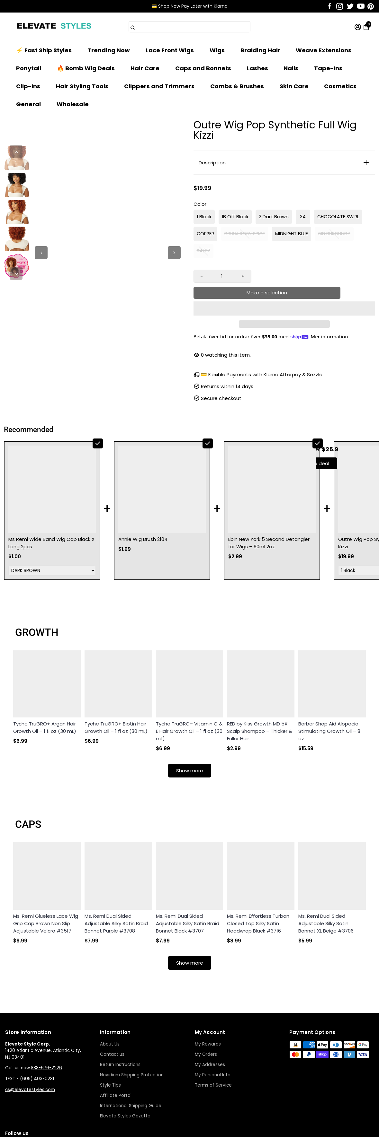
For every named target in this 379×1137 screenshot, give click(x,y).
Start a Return (308, 1128)
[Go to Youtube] (361, 6)
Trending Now (108, 50)
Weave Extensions (323, 50)
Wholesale (73, 104)
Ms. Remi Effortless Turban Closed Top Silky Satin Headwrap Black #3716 (258, 878)
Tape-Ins (328, 68)
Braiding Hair (260, 50)
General (28, 104)
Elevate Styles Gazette (125, 1070)
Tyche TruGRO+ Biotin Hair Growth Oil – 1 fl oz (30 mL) (116, 682)
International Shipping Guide (130, 1060)
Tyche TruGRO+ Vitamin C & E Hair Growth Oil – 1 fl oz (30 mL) (189, 685)
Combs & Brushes (237, 86)
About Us (110, 998)
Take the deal (312, 447)
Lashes (257, 68)
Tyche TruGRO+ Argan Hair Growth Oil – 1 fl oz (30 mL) (44, 682)
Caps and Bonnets (203, 68)
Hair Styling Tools (82, 86)
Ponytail (28, 68)
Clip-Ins (28, 86)
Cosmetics (340, 86)
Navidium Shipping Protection (132, 1029)
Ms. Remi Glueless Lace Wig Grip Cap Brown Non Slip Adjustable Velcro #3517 (45, 878)
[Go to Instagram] (340, 6)
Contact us (112, 1009)
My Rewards (208, 998)
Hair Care (145, 68)
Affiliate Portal (115, 1050)
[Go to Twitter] (350, 6)
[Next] (16, 273)
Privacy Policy (206, 1128)
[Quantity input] (222, 276)
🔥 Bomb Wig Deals (86, 68)
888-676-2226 (46, 1022)
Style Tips (110, 1040)
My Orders (206, 1009)
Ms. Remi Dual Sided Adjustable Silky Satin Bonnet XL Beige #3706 (326, 878)
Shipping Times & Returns (257, 1128)
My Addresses (210, 1019)
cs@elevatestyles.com (30, 1044)
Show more (189, 725)
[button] (284, 292)
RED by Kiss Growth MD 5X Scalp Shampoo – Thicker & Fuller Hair (259, 685)
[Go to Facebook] (329, 6)
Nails (291, 68)
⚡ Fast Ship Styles (44, 50)
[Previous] (16, 151)
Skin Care (294, 86)
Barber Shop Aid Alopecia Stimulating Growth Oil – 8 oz (329, 685)
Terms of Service (213, 1040)
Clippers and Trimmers (159, 86)
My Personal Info (212, 1029)
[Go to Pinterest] (370, 6)
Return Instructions (120, 1019)
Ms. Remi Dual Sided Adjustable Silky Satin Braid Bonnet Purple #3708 (116, 878)
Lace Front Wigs (170, 50)
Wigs (217, 50)
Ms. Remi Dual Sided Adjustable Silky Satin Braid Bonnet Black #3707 (187, 878)
